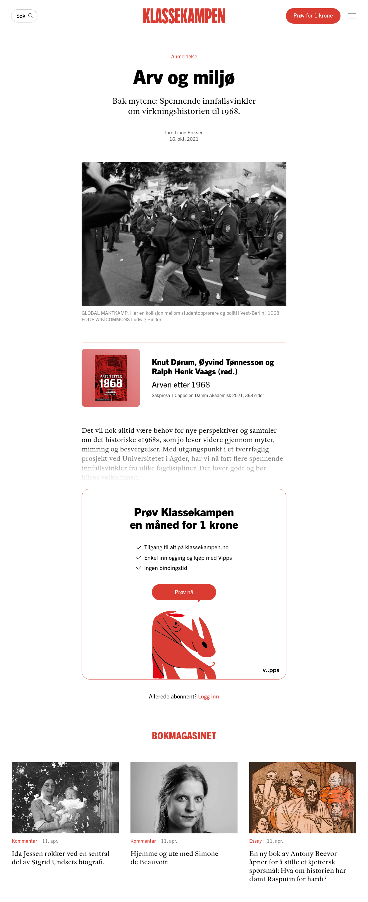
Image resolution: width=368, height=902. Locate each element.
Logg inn (208, 696)
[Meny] (352, 16)
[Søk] (24, 15)
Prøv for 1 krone (313, 15)
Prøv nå (184, 591)
